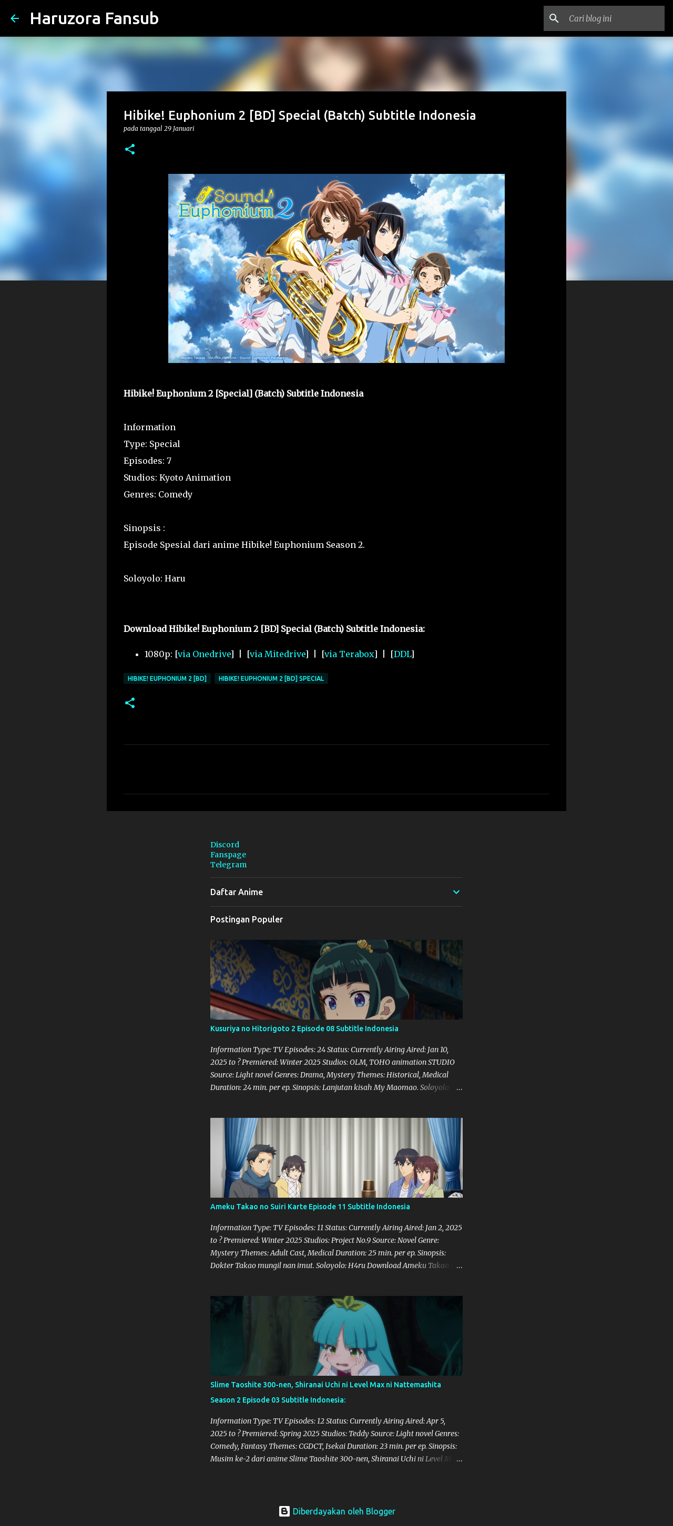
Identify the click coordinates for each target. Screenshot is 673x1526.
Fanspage (228, 854)
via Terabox (349, 654)
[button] (130, 150)
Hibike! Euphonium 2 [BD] (167, 678)
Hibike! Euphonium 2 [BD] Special (271, 678)
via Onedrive (204, 654)
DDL (402, 654)
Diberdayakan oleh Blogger (336, 1511)
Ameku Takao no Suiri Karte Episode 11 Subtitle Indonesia (310, 1206)
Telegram (228, 864)
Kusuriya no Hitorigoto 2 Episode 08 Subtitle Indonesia (304, 1028)
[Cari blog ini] (609, 18)
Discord (224, 844)
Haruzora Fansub (94, 17)
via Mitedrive (277, 654)
